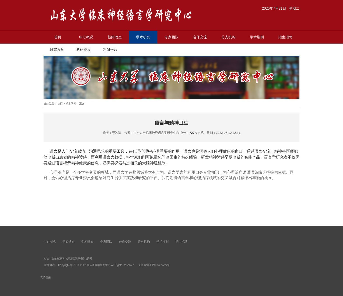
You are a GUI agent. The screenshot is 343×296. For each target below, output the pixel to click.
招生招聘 (285, 37)
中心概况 (86, 37)
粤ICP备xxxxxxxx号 (158, 265)
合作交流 (200, 37)
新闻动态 (115, 37)
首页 (57, 37)
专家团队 (171, 37)
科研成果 (84, 49)
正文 (81, 103)
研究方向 (57, 49)
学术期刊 (257, 37)
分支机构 (228, 37)
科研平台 (110, 49)
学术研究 (143, 37)
